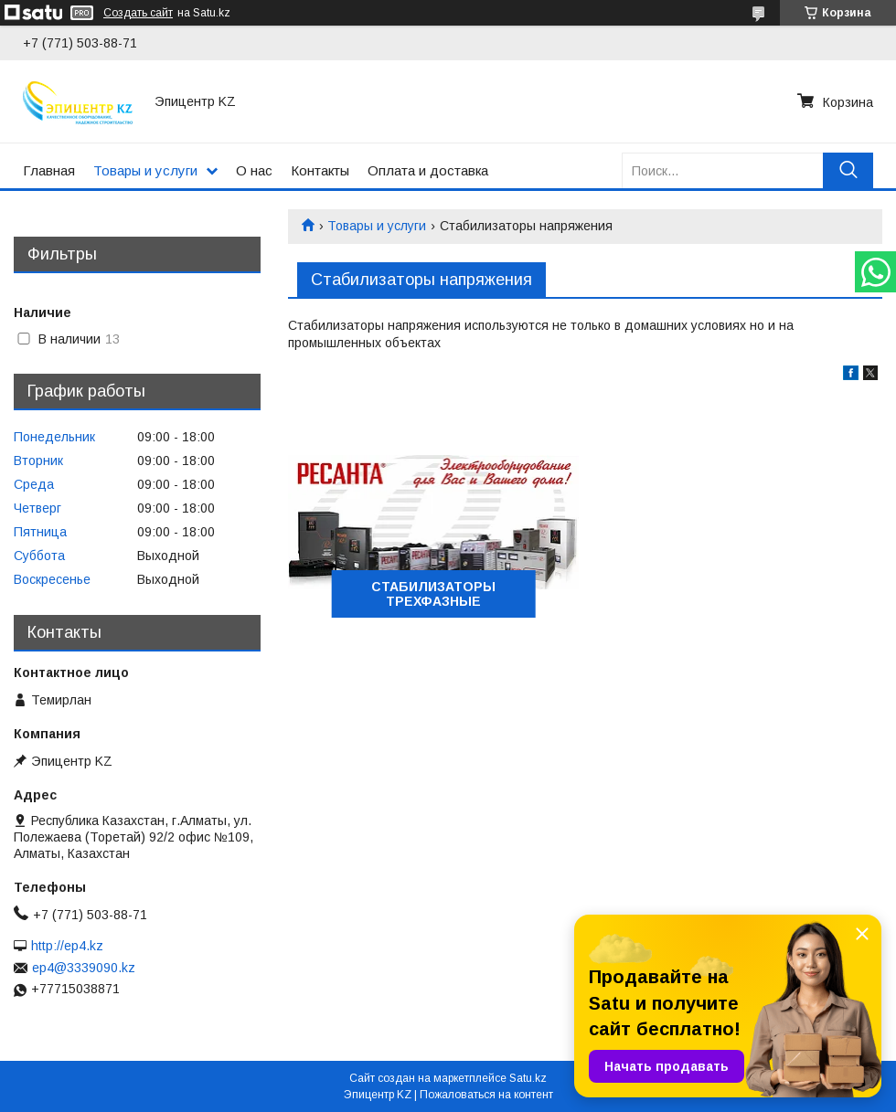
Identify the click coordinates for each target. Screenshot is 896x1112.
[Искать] (848, 170)
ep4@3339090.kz (83, 967)
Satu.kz (528, 1078)
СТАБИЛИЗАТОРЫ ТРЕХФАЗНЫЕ (433, 594)
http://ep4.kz (67, 945)
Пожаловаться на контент (486, 1094)
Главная (49, 170)
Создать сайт (138, 12)
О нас (254, 170)
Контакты (320, 170)
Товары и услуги (145, 170)
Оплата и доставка (428, 170)
